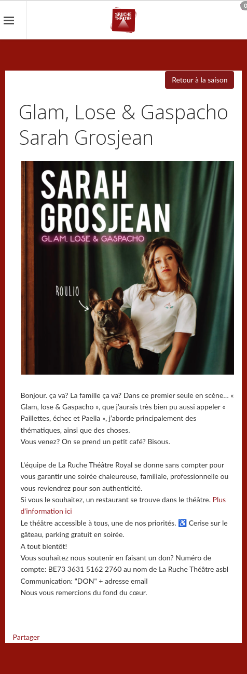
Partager (26, 636)
